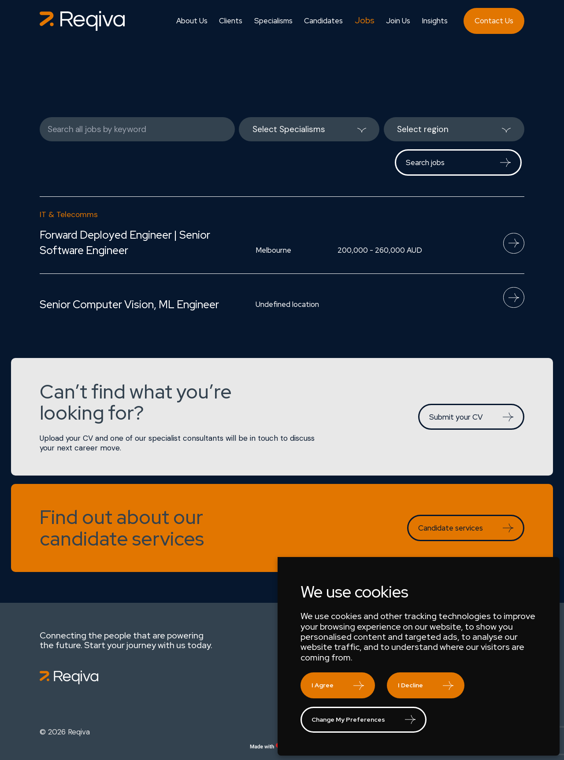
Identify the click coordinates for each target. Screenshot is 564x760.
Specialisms (273, 21)
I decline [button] (410, 685)
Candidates (323, 21)
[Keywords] (137, 129)
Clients (230, 21)
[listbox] (309, 129)
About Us (192, 21)
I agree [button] (323, 685)
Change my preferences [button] (348, 719)
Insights (435, 21)
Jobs (365, 20)
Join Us (398, 21)
